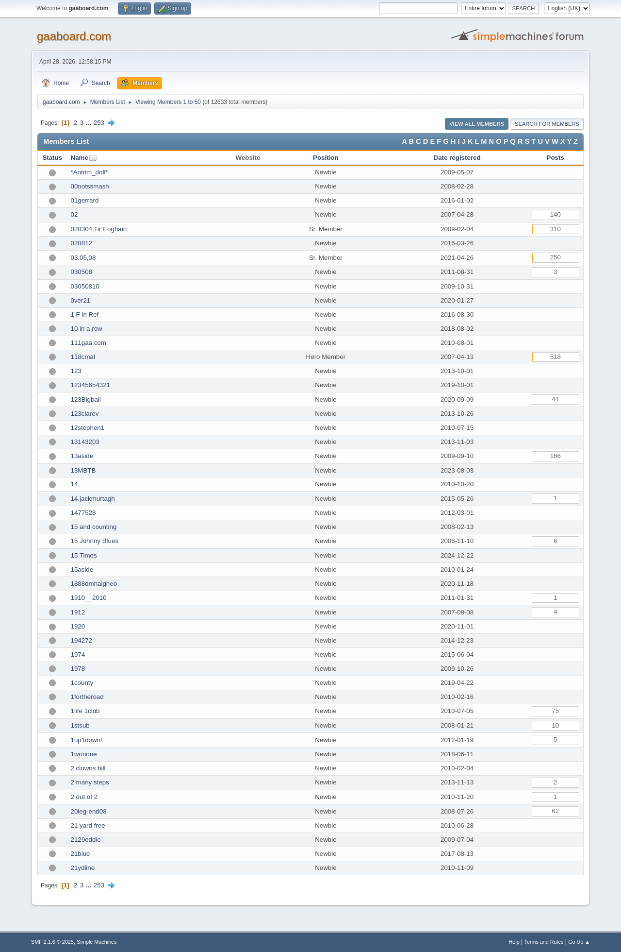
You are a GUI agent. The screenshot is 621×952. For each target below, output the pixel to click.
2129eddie (86, 839)
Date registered (457, 157)
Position (326, 157)
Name (79, 157)
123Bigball (86, 399)
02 (74, 214)
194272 (81, 640)
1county (82, 682)
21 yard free (88, 825)
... (89, 122)
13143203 (85, 441)
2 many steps (90, 782)
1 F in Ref (85, 314)
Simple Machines (96, 942)
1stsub (80, 725)
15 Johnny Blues (95, 540)
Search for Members (547, 124)
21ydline (83, 867)
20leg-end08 (89, 811)
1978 (78, 668)
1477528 (83, 512)
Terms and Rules (544, 942)
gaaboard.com (74, 36)
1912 (78, 612)
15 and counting (94, 526)
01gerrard (85, 200)
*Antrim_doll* (89, 172)
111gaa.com (88, 342)
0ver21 (81, 300)
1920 (78, 626)
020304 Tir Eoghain (99, 229)
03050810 (85, 286)
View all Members (476, 124)
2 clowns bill (88, 768)
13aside (82, 455)
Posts (555, 157)
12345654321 (91, 385)
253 (99, 122)
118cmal (83, 356)
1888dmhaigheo (94, 583)
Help (514, 942)
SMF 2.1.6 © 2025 (52, 942)
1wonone (84, 754)
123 (76, 370)
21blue (80, 853)
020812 (81, 243)
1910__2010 (89, 597)
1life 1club (85, 710)
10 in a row (86, 328)
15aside (82, 569)
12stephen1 (88, 427)
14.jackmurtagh (93, 498)
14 (74, 484)
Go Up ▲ (579, 942)
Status (52, 157)
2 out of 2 (84, 796)
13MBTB (83, 470)
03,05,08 (83, 257)
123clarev (85, 413)
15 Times (84, 555)
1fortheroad (87, 696)
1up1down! (86, 740)
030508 (81, 271)
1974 (78, 654)
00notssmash (90, 186)
